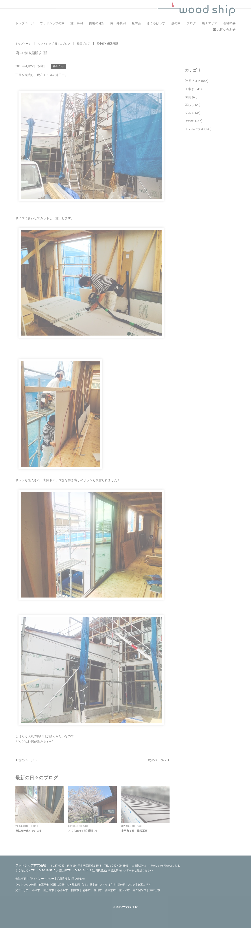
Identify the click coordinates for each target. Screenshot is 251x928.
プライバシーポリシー (41, 878)
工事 (188, 89)
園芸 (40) (191, 97)
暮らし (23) (193, 105)
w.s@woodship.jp (170, 865)
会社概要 (229, 23)
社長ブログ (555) (197, 81)
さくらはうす (156, 23)
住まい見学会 (90, 884)
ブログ (191, 23)
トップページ (24, 23)
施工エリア (209, 23)
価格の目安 (96, 23)
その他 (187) (193, 120)
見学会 (136, 23)
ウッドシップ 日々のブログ (54, 43)
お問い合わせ (224, 29)
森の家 (176, 23)
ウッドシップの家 (52, 23)
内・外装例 (118, 23)
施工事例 (76, 23)
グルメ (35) (193, 113)
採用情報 (62, 878)
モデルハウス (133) (198, 129)
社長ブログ (83, 43)
